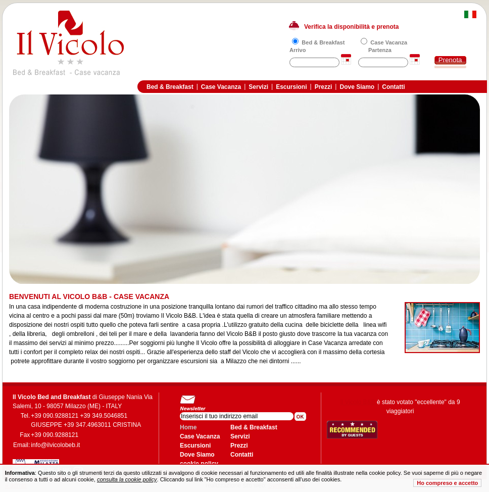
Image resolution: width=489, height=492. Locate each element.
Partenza (380, 50)
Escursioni (291, 86)
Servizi (258, 86)
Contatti (393, 86)
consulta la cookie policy (127, 479)
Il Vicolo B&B (357, 402)
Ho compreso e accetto (447, 483)
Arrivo (297, 50)
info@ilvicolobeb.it (55, 445)
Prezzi (323, 86)
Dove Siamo (356, 86)
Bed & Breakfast (323, 42)
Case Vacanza (388, 42)
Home (188, 427)
